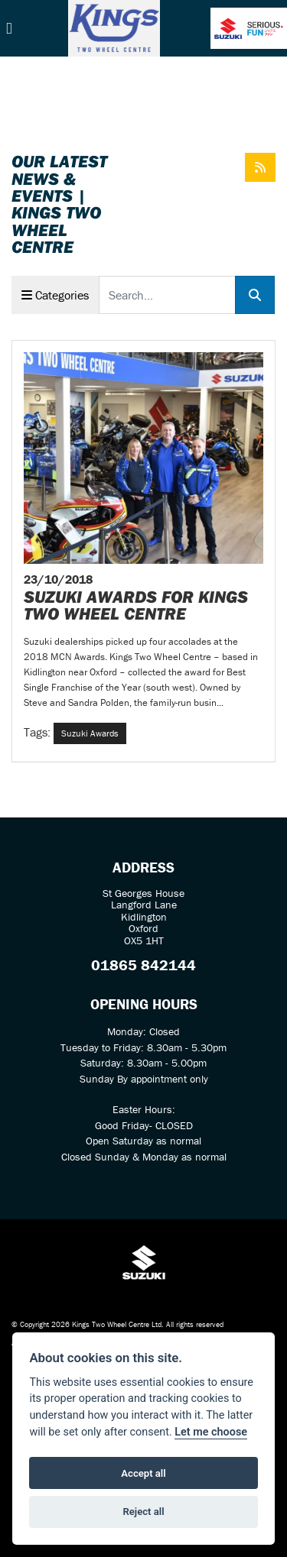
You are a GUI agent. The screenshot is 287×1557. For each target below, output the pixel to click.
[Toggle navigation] (9, 29)
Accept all (143, 1473)
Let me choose (210, 1432)
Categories (55, 295)
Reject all (143, 1511)
